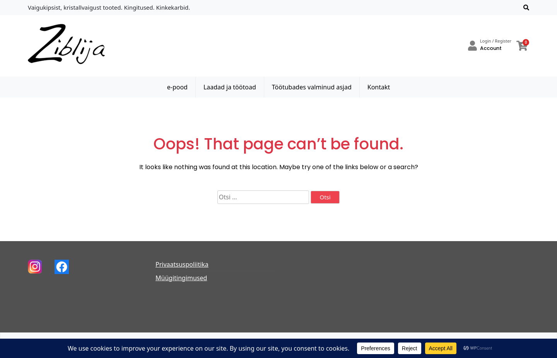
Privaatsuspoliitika (181, 264)
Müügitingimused (181, 278)
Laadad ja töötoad (229, 87)
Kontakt (378, 87)
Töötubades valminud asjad (312, 87)
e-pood (177, 87)
